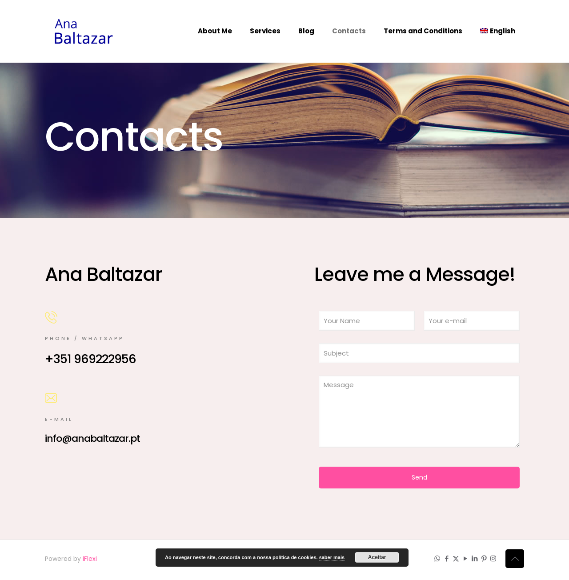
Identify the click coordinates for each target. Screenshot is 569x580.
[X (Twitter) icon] (456, 558)
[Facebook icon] (446, 558)
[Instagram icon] (493, 558)
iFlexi (90, 558)
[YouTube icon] (465, 558)
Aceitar (377, 557)
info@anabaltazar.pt (92, 438)
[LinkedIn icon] (474, 558)
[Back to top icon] (514, 558)
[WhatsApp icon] (437, 558)
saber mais (332, 557)
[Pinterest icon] (484, 558)
